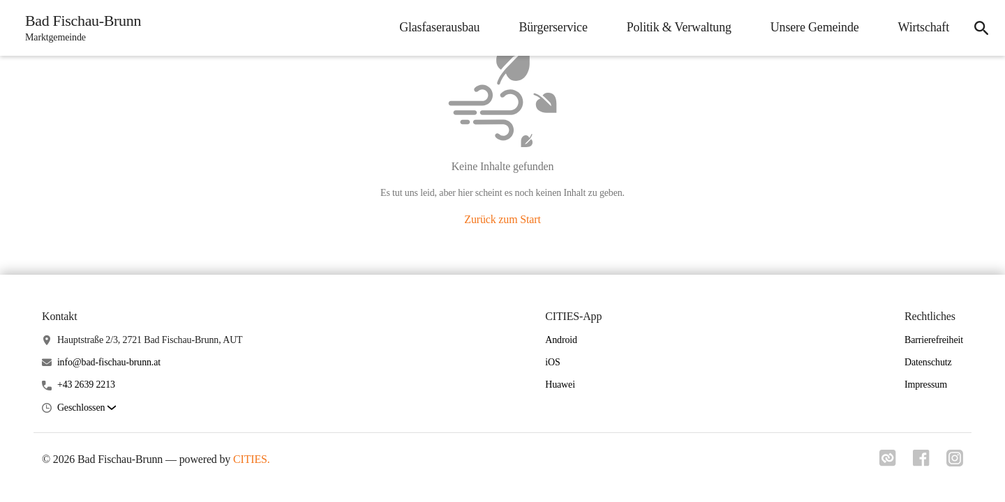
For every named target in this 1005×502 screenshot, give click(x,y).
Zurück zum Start (502, 219)
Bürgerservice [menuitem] (553, 27)
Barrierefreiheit (933, 340)
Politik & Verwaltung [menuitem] (679, 27)
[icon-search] (981, 28)
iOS (552, 362)
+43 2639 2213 (86, 384)
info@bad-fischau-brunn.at (109, 362)
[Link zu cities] (887, 462)
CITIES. (251, 459)
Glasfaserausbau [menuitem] (439, 27)
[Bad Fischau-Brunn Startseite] (79, 28)
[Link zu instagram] (954, 462)
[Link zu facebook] (921, 462)
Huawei (560, 384)
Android (561, 340)
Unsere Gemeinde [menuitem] (814, 27)
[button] (86, 408)
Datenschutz (928, 362)
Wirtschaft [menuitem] (923, 27)
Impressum (925, 384)
